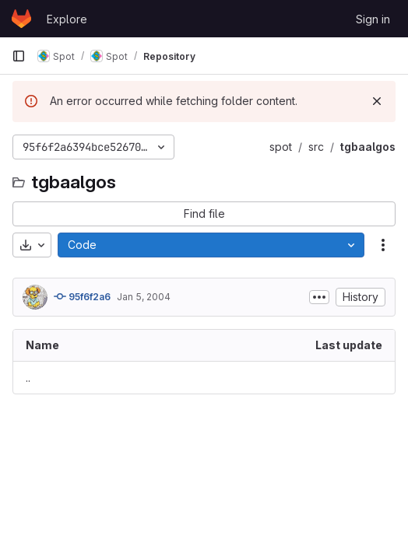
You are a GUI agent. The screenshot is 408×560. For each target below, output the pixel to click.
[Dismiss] (377, 101)
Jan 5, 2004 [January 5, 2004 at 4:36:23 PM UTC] (144, 297)
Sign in (373, 19)
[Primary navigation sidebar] (18, 56)
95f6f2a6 (82, 296)
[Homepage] (21, 18)
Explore (67, 19)
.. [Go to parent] (28, 377)
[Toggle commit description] (319, 297)
